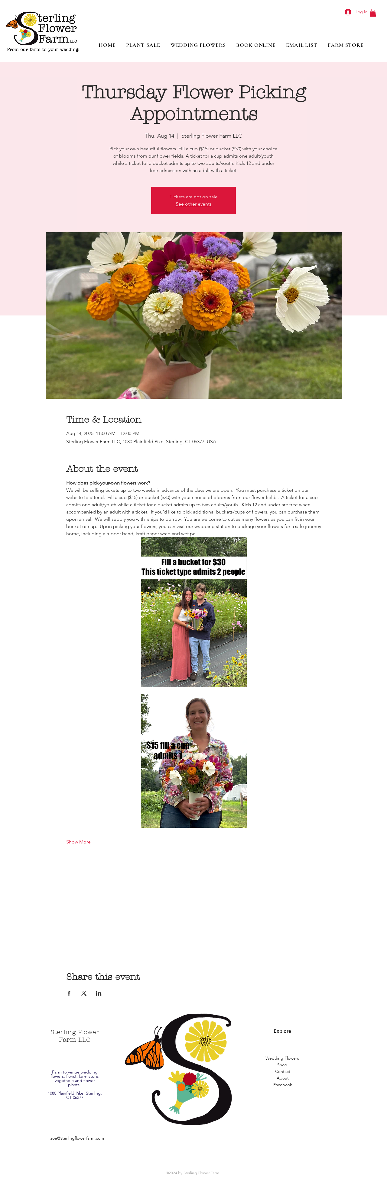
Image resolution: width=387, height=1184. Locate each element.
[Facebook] (282, 1085)
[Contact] (282, 1071)
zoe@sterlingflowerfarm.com (77, 1138)
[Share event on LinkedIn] (99, 993)
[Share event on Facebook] (69, 993)
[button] (372, 13)
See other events (194, 204)
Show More (78, 842)
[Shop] (282, 1065)
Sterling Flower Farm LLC (74, 1036)
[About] (282, 1078)
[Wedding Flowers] (282, 1058)
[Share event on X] (84, 993)
